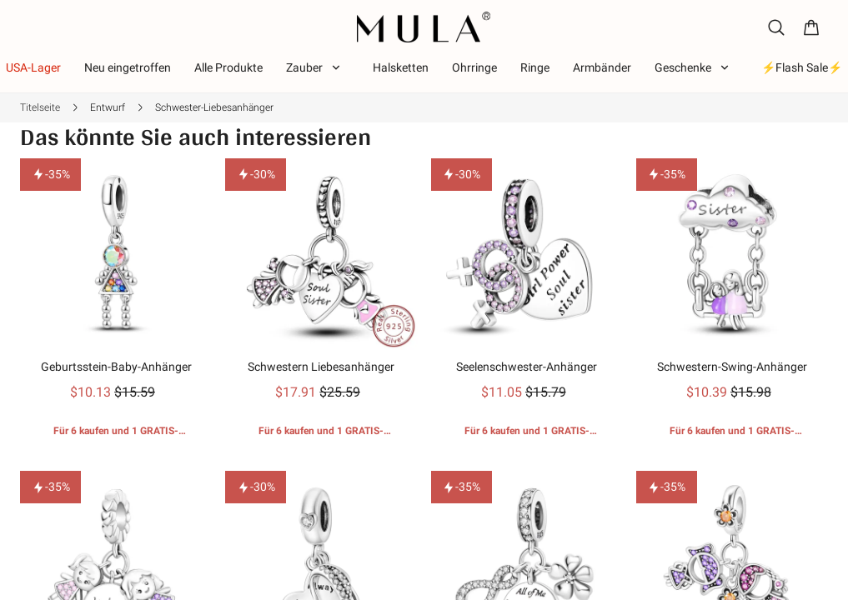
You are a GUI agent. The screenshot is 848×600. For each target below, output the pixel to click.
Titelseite (40, 107)
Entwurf (107, 107)
